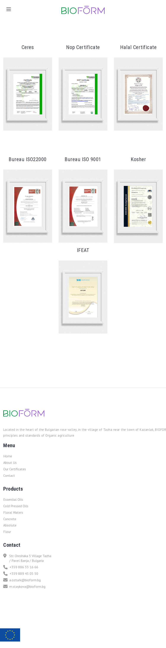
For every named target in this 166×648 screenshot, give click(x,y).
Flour (7, 531)
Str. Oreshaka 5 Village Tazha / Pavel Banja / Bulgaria (27, 558)
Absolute (9, 525)
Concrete (9, 519)
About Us (10, 462)
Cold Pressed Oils (15, 506)
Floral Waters (13, 512)
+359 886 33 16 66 (20, 567)
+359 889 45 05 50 (20, 573)
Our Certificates (14, 469)
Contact (9, 475)
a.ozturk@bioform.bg (22, 580)
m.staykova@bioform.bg (24, 586)
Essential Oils (13, 499)
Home (7, 456)
